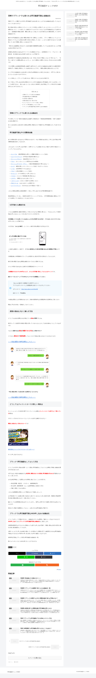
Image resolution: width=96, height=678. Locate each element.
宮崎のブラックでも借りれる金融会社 (31, 94)
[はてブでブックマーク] (52, 554)
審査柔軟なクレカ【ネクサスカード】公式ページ (21, 450)
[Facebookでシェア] (34, 554)
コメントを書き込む (35, 662)
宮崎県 (10, 548)
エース (13, 167)
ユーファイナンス (16, 186)
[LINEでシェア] (26, 558)
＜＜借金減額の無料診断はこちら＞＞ (22, 343)
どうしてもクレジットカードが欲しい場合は (33, 103)
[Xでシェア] (17, 554)
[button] (43, 558)
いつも (13, 170)
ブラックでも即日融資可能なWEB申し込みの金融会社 (35, 107)
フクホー (13, 177)
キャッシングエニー (16, 160)
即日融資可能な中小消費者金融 (29, 96)
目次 (33, 91)
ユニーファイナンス (16, 157)
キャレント (14, 174)
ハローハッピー (15, 182)
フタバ (13, 172)
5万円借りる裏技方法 (27, 99)
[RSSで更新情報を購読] (36, 566)
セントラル (14, 155)
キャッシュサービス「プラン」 (19, 165)
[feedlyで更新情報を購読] (33, 566)
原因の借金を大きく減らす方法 (29, 101)
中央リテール (14, 184)
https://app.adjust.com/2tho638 (29, 290)
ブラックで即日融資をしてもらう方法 (31, 105)
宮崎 (14, 548)
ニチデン (13, 179)
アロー (13, 162)
